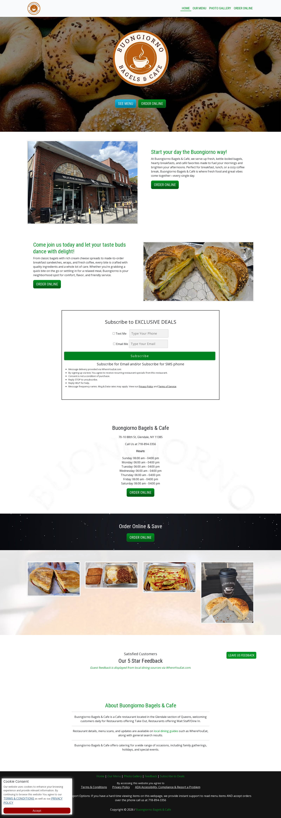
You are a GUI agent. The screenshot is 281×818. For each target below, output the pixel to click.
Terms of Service (167, 386)
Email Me (120, 344)
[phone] (149, 333)
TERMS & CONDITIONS (19, 798)
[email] (148, 344)
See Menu (125, 104)
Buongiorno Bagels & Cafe (153, 810)
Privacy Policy (146, 386)
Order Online (243, 8)
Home (186, 8)
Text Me (121, 333)
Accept (37, 811)
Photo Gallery (220, 8)
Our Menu (199, 8)
